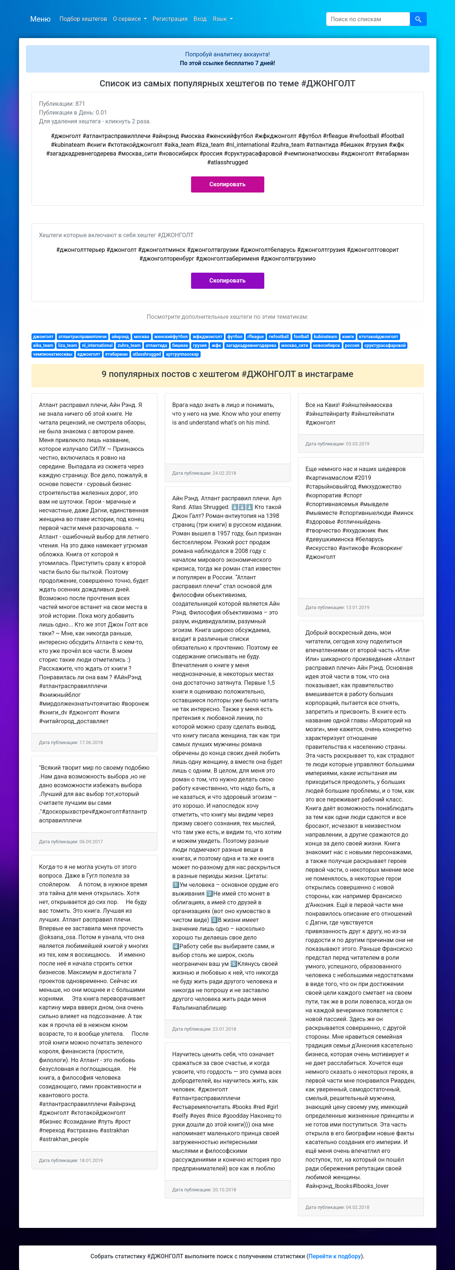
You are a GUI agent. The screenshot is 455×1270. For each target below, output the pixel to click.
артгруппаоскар (182, 354)
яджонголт (88, 354)
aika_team (43, 345)
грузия (199, 345)
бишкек (180, 345)
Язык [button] (220, 18)
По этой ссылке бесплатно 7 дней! (227, 63)
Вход (199, 18)
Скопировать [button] (227, 184)
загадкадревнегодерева (251, 345)
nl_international (97, 345)
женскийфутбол (170, 336)
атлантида (156, 345)
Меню (40, 19)
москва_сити (294, 345)
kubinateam (325, 336)
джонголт (43, 336)
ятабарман (116, 354)
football (301, 336)
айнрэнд (120, 336)
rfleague (255, 336)
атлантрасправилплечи (83, 336)
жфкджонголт (207, 336)
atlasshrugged (147, 354)
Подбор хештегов (83, 18)
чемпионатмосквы (52, 354)
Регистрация (170, 18)
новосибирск (326, 345)
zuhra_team (129, 345)
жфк (216, 345)
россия (352, 345)
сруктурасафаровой (385, 345)
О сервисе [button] (127, 18)
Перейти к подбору (335, 1256)
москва (141, 336)
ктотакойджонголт (378, 336)
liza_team (67, 345)
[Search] (368, 19)
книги (348, 336)
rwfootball (279, 336)
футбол (234, 336)
